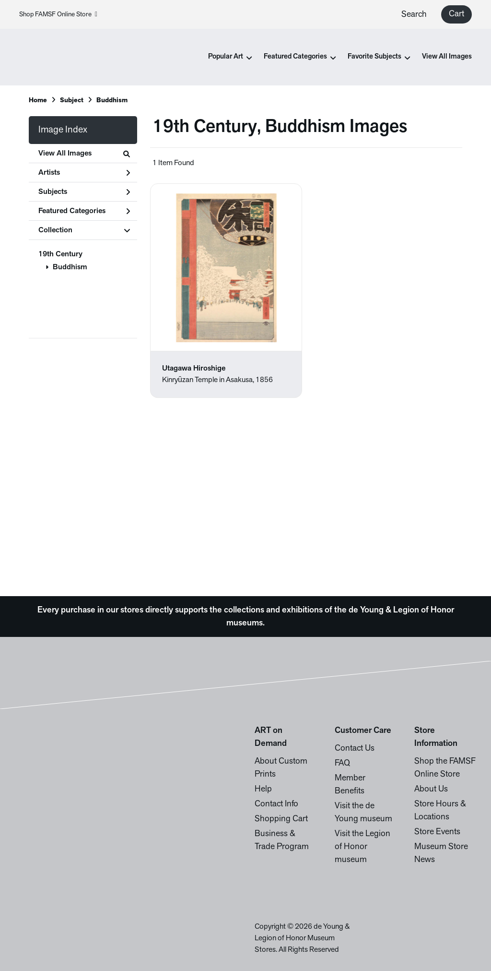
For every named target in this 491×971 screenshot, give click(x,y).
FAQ (342, 763)
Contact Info (276, 804)
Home (38, 100)
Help (263, 789)
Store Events (437, 832)
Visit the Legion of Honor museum (362, 846)
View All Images (447, 56)
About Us (431, 789)
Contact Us (354, 748)
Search (414, 14)
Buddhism (70, 267)
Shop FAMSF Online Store (58, 14)
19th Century (60, 254)
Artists (84, 173)
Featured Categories (84, 211)
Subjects (84, 192)
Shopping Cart (281, 819)
